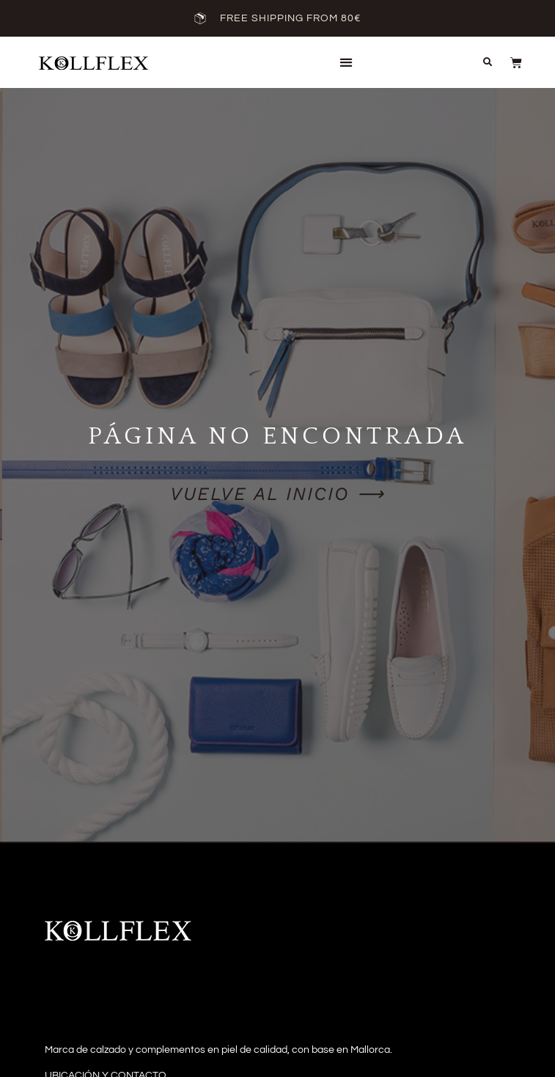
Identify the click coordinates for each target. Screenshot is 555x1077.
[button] (346, 63)
